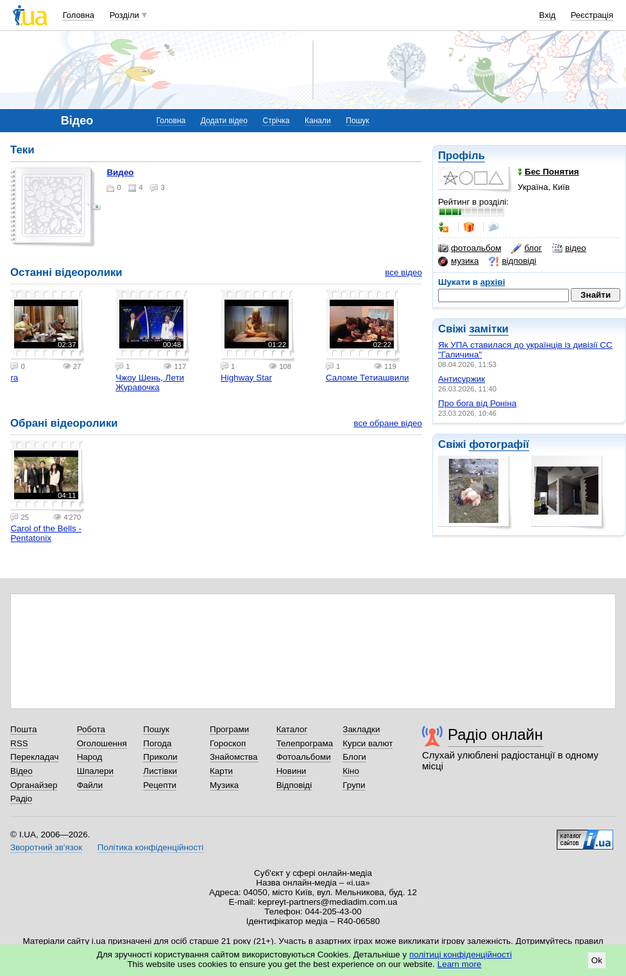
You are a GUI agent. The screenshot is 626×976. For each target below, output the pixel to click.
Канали (318, 120)
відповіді (512, 261)
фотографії (499, 444)
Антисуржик (461, 379)
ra (14, 377)
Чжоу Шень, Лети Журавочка (149, 382)
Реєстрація (592, 15)
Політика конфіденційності (150, 847)
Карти (221, 771)
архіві (492, 282)
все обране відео (387, 423)
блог (526, 248)
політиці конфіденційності (460, 954)
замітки (489, 329)
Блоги (354, 757)
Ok (596, 960)
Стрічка (275, 120)
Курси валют (368, 743)
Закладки (361, 729)
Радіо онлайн (495, 734)
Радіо (21, 798)
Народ (90, 757)
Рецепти (159, 785)
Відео (21, 771)
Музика (224, 785)
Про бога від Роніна (477, 403)
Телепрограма (305, 743)
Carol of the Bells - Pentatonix (45, 533)
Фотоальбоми (303, 757)
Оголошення (102, 743)
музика (458, 261)
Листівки (160, 771)
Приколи (160, 757)
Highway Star (246, 377)
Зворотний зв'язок (46, 847)
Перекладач (34, 757)
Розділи (124, 15)
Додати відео (224, 120)
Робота (91, 729)
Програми (229, 729)
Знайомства (234, 757)
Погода (157, 743)
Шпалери (95, 771)
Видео (119, 172)
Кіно (351, 771)
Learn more (459, 964)
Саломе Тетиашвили (367, 377)
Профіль (461, 156)
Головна (78, 15)
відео (569, 248)
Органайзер (33, 785)
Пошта (23, 729)
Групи (354, 785)
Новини (291, 771)
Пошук (357, 120)
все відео (403, 272)
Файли (90, 785)
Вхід (547, 15)
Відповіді (294, 785)
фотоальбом (469, 248)
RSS (19, 743)
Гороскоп (228, 743)
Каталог (292, 729)
